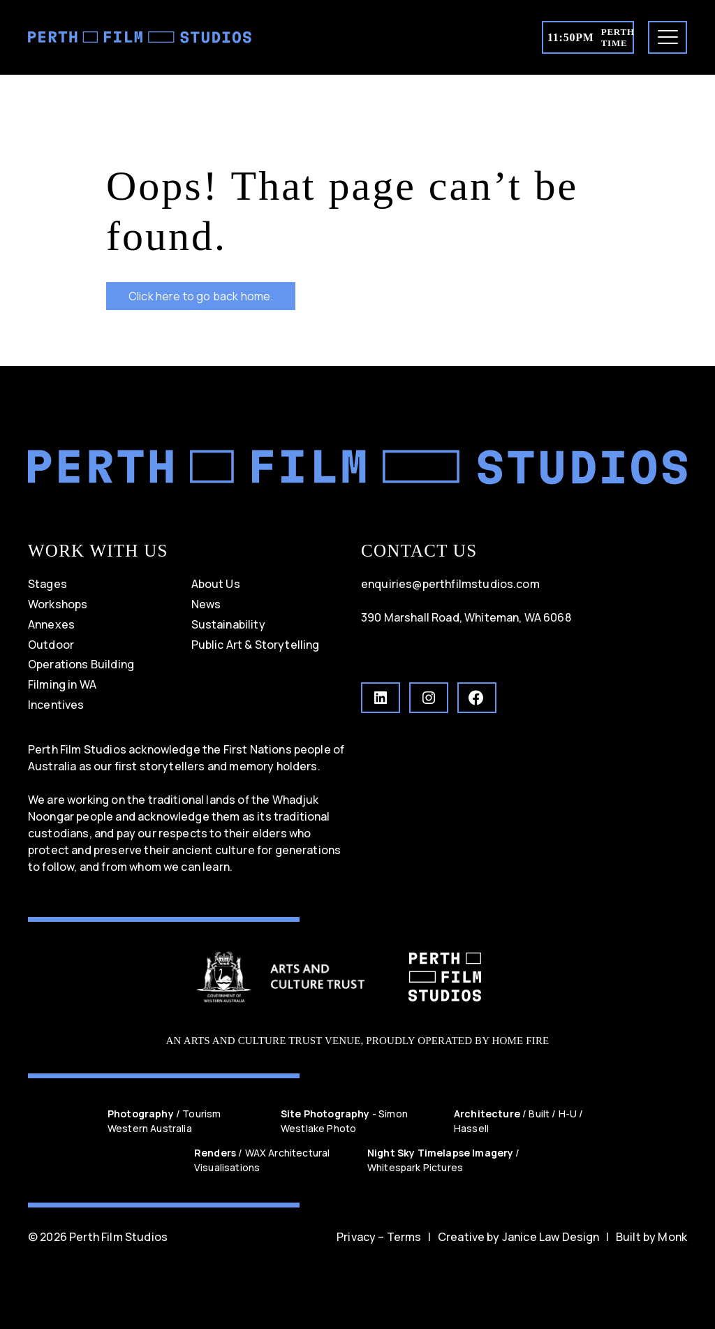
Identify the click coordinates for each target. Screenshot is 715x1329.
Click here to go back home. (200, 296)
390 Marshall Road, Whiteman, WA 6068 (466, 617)
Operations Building (81, 664)
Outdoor (51, 644)
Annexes (51, 624)
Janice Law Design (551, 1236)
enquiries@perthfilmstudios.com (450, 584)
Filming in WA (62, 684)
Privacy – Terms (379, 1236)
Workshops (57, 604)
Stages (47, 584)
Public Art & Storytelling (255, 644)
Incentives (56, 704)
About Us (215, 584)
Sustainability (228, 624)
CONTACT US (419, 550)
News (206, 604)
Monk (672, 1236)
